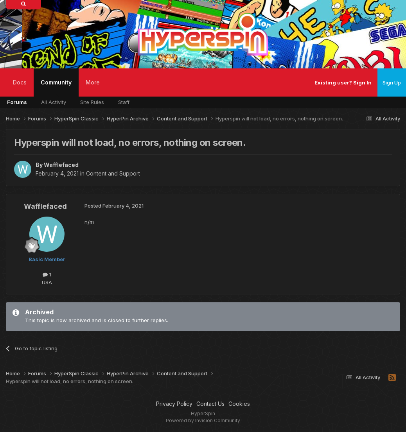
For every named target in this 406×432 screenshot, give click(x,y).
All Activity (53, 102)
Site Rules (92, 102)
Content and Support (113, 173)
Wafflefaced (61, 164)
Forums (17, 102)
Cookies (239, 403)
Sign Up (392, 82)
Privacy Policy (174, 403)
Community (56, 88)
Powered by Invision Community (203, 420)
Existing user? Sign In (343, 82)
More (93, 82)
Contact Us (210, 403)
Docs (20, 82)
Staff (123, 102)
